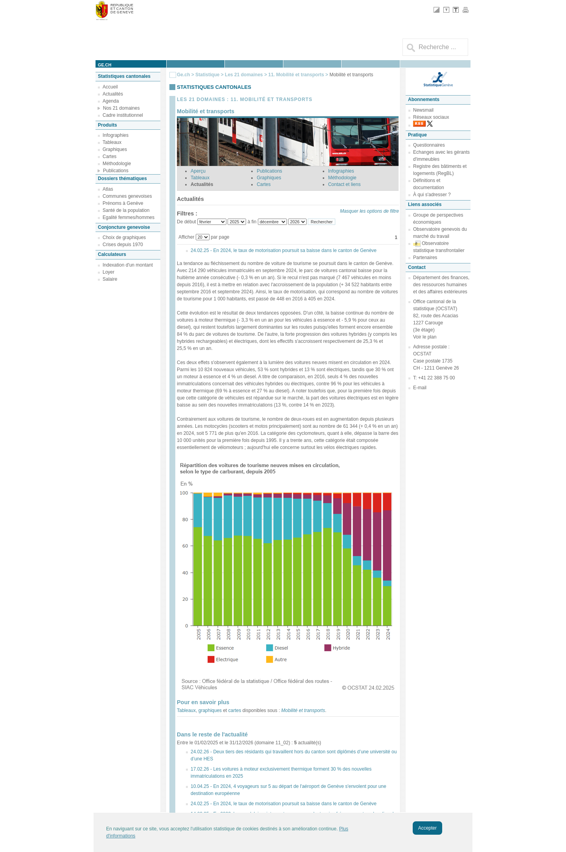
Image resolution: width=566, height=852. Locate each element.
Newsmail (423, 110)
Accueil (110, 87)
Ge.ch (183, 74)
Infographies (116, 135)
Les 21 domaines (244, 74)
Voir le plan (424, 337)
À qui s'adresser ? (432, 194)
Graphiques (115, 149)
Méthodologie (117, 163)
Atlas (108, 189)
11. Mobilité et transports (296, 74)
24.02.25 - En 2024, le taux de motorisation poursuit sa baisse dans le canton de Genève (284, 250)
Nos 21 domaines (121, 108)
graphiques (210, 710)
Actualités (113, 94)
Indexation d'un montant (128, 265)
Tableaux (112, 142)
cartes (234, 710)
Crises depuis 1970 (123, 244)
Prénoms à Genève (123, 203)
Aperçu (198, 171)
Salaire (110, 279)
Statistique (207, 74)
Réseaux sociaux (431, 117)
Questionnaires (429, 145)
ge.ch (104, 65)
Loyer (108, 272)
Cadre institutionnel (123, 115)
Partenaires (425, 257)
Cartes (109, 156)
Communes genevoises (127, 196)
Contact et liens (344, 184)
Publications (116, 170)
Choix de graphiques (124, 237)
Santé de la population (126, 210)
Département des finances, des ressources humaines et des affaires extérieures (441, 284)
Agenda (111, 101)
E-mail (419, 387)
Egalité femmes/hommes (128, 217)
